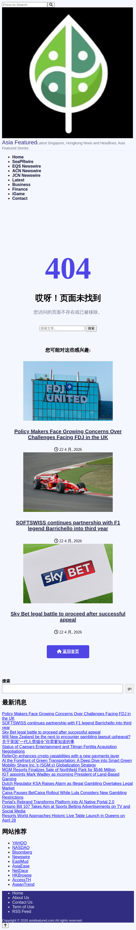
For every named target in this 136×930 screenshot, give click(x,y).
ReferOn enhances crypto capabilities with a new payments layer (60, 756)
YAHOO (19, 843)
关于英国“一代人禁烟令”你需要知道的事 (38, 741)
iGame (18, 194)
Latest (18, 180)
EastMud (20, 861)
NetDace (20, 870)
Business (21, 184)
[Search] (51, 4)
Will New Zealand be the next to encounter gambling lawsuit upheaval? (66, 737)
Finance (20, 189)
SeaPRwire (22, 161)
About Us (20, 898)
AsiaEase (21, 866)
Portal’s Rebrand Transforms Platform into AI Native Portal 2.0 (58, 802)
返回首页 (68, 651)
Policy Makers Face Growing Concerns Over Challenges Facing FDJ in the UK (68, 434)
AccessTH (21, 880)
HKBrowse (22, 875)
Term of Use (23, 907)
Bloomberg (22, 852)
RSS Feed (21, 911)
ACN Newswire (26, 171)
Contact (20, 198)
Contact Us (22, 902)
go (130, 688)
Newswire (21, 857)
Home (18, 157)
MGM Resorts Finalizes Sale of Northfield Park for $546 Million (59, 770)
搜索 (6, 681)
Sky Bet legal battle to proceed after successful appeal (67, 616)
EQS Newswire (26, 166)
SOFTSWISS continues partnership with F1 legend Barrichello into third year (68, 525)
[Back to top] (5, 925)
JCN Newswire (26, 175)
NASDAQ (21, 847)
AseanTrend (23, 884)
